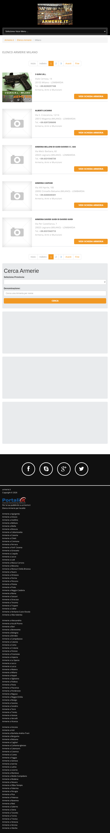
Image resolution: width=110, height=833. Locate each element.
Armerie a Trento (9, 712)
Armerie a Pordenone (11, 691)
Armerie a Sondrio (10, 706)
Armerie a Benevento (11, 629)
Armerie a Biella (9, 526)
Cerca (55, 300)
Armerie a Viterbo (9, 828)
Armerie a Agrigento (11, 513)
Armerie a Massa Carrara (13, 562)
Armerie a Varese (9, 715)
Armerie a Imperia (10, 657)
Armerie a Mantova (10, 773)
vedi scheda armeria (91, 96)
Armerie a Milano (9, 672)
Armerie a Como (9, 645)
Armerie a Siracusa (10, 599)
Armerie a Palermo (10, 788)
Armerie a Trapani (10, 605)
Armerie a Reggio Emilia (12, 697)
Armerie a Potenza (10, 797)
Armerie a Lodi (8, 559)
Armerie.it (9, 40)
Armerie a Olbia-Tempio (12, 785)
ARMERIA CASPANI (44, 183)
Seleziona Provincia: (14, 277)
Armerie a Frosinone (11, 654)
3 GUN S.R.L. (40, 74)
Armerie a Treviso (10, 819)
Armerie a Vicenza (10, 721)
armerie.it (6, 489)
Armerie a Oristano (10, 575)
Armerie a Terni (9, 709)
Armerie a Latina (9, 767)
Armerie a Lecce (9, 556)
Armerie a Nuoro (9, 572)
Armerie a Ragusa (10, 694)
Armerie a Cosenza (10, 751)
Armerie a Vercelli (10, 718)
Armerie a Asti (8, 730)
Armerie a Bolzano (10, 739)
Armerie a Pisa (8, 794)
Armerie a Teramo (10, 602)
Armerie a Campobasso (12, 638)
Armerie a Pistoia (9, 584)
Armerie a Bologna (10, 632)
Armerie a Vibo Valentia (12, 614)
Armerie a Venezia (10, 822)
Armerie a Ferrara (10, 544)
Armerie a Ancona (10, 727)
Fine (77, 63)
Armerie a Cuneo (9, 754)
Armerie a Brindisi (10, 635)
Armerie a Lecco (9, 663)
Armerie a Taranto (10, 812)
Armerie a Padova (10, 681)
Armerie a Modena (10, 779)
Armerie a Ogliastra (10, 678)
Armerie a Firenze (10, 651)
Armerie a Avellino (10, 520)
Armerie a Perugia (10, 791)
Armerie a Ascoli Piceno (12, 623)
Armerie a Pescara (10, 581)
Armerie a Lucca (9, 666)
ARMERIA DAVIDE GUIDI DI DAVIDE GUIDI (54, 219)
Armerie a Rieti (8, 803)
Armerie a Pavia (9, 684)
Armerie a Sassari (10, 596)
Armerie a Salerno (10, 806)
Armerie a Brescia (10, 529)
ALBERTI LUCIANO (43, 110)
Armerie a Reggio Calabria (13, 590)
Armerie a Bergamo (10, 736)
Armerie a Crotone (10, 648)
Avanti (68, 63)
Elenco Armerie (24, 40)
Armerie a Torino (9, 815)
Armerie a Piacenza (10, 687)
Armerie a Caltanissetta (12, 532)
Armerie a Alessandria (11, 620)
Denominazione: (12, 288)
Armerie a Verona (9, 825)
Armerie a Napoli (9, 675)
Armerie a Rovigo (9, 700)
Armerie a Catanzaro (11, 748)
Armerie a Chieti (9, 538)
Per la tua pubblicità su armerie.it (16, 505)
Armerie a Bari (8, 626)
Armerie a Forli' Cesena (12, 547)
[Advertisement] (27, 332)
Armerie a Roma (9, 593)
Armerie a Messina (10, 566)
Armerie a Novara (10, 782)
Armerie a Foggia (9, 757)
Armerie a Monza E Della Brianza (16, 569)
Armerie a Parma (9, 578)
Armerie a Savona (10, 703)
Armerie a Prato (9, 587)
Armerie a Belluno (10, 523)
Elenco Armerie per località (13, 508)
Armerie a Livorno (10, 770)
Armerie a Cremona (10, 541)
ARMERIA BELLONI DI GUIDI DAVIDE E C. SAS (55, 146)
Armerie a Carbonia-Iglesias (14, 745)
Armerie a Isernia (9, 763)
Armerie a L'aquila (10, 553)
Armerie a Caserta (10, 535)
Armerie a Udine (9, 608)
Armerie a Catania (10, 642)
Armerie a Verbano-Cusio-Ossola (16, 611)
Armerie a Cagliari (10, 742)
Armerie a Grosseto (10, 550)
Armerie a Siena (9, 809)
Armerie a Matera (10, 669)
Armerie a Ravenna (10, 800)
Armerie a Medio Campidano (14, 776)
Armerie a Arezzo (9, 517)
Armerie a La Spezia (10, 660)
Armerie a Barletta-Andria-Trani (15, 733)
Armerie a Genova (10, 760)
